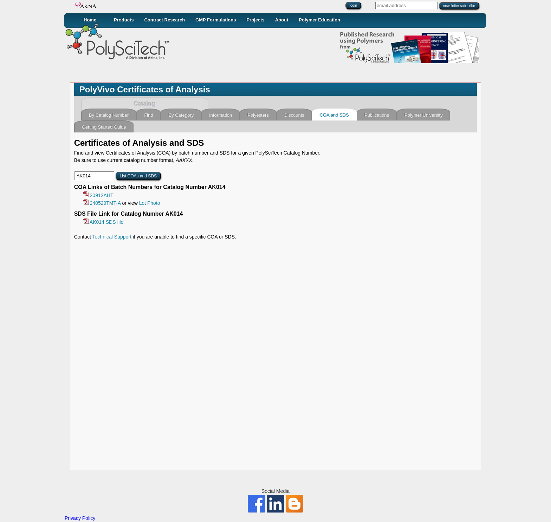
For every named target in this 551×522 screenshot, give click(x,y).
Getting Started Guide (104, 127)
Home (90, 19)
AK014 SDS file (103, 222)
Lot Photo (149, 203)
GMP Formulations (215, 19)
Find (148, 115)
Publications (376, 115)
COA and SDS (334, 115)
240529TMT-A (102, 203)
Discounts (294, 115)
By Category (181, 115)
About (282, 19)
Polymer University (423, 115)
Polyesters (258, 115)
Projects (255, 19)
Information (220, 115)
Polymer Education (319, 19)
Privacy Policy (80, 518)
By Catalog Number (109, 115)
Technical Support (111, 237)
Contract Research (164, 19)
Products (124, 19)
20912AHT (98, 195)
